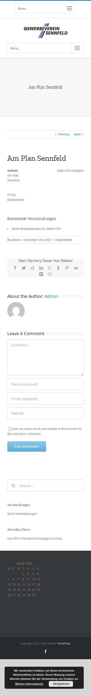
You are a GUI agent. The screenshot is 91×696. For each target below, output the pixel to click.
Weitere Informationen (29, 683)
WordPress (64, 643)
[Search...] (45, 485)
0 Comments (63, 240)
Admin (15, 240)
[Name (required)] (45, 384)
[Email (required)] (45, 399)
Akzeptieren (61, 684)
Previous (64, 134)
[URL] (45, 413)
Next (77, 134)
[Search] (13, 485)
